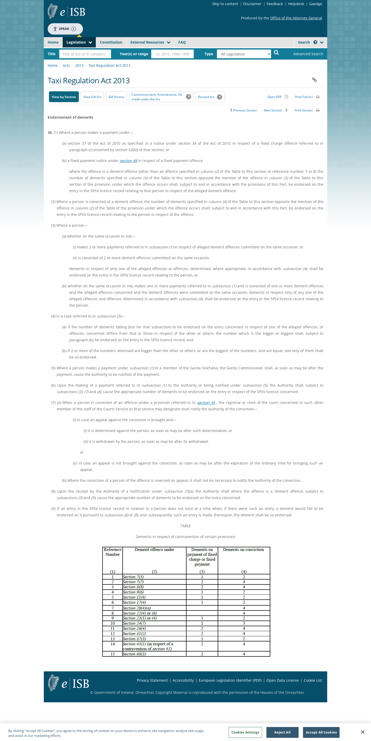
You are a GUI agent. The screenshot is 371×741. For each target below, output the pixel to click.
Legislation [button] (76, 42)
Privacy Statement (152, 680)
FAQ (182, 42)
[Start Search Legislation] (276, 52)
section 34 (206, 402)
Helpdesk (296, 3)
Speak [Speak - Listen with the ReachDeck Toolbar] (64, 28)
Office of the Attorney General (296, 17)
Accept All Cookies (321, 734)
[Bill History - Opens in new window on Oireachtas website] (116, 96)
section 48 (128, 160)
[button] (315, 42)
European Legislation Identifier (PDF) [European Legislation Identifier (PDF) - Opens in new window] (230, 680)
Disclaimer (252, 3)
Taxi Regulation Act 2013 (109, 65)
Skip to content (225, 3)
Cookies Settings (245, 734)
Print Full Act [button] (304, 97)
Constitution (111, 42)
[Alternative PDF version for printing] (278, 96)
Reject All (282, 734)
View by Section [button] (64, 97)
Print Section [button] (304, 110)
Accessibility (183, 680)
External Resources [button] (147, 42)
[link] (304, 54)
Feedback (275, 3)
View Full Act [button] (92, 97)
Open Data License (282, 680)
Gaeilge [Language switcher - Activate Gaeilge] (315, 3)
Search (307, 42)
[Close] (362, 734)
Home (53, 42)
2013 (79, 65)
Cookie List (313, 680)
